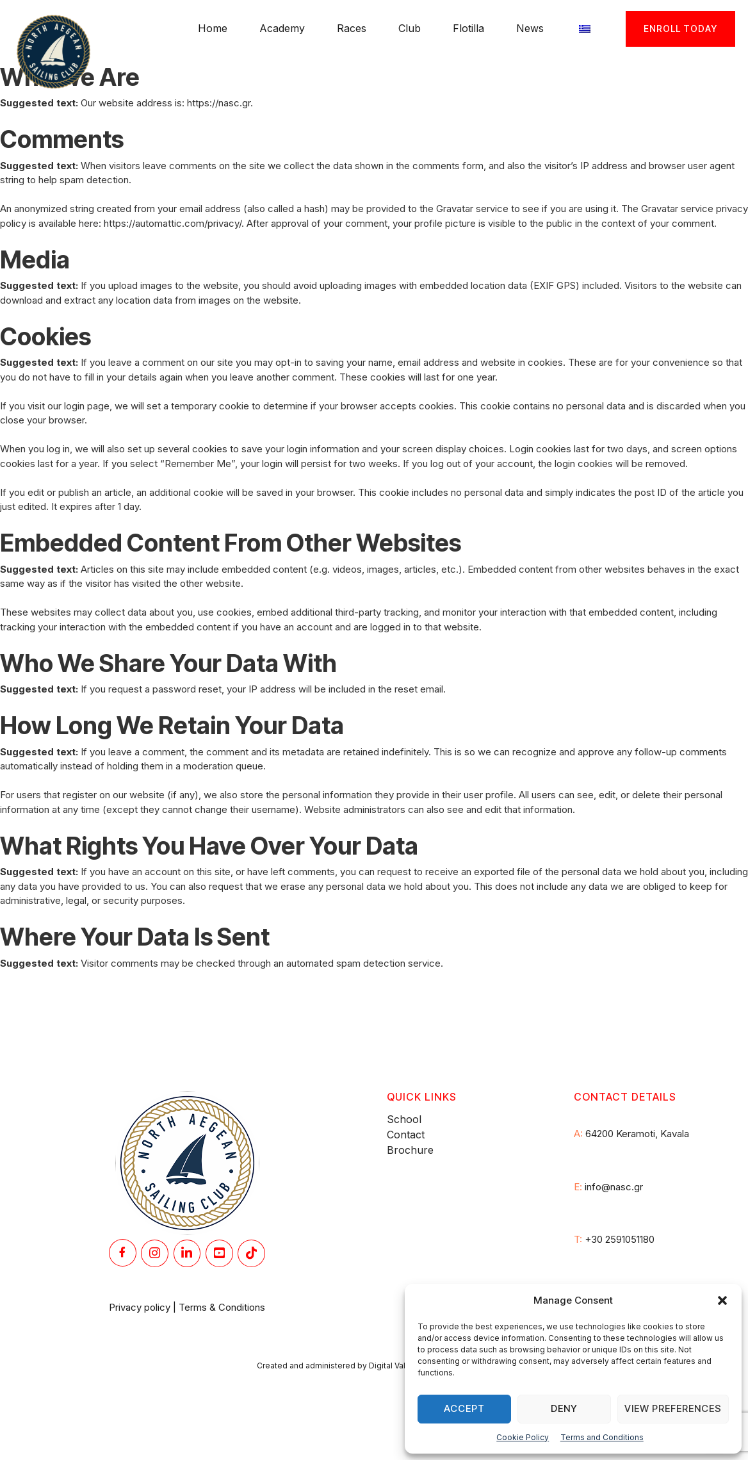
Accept (464, 1408)
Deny (564, 1408)
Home (212, 28)
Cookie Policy (522, 1437)
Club (409, 28)
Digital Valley (393, 1365)
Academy (282, 28)
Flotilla (468, 28)
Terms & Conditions (222, 1307)
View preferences (673, 1408)
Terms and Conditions (602, 1437)
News (530, 28)
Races (351, 28)
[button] (722, 1300)
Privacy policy (139, 1307)
